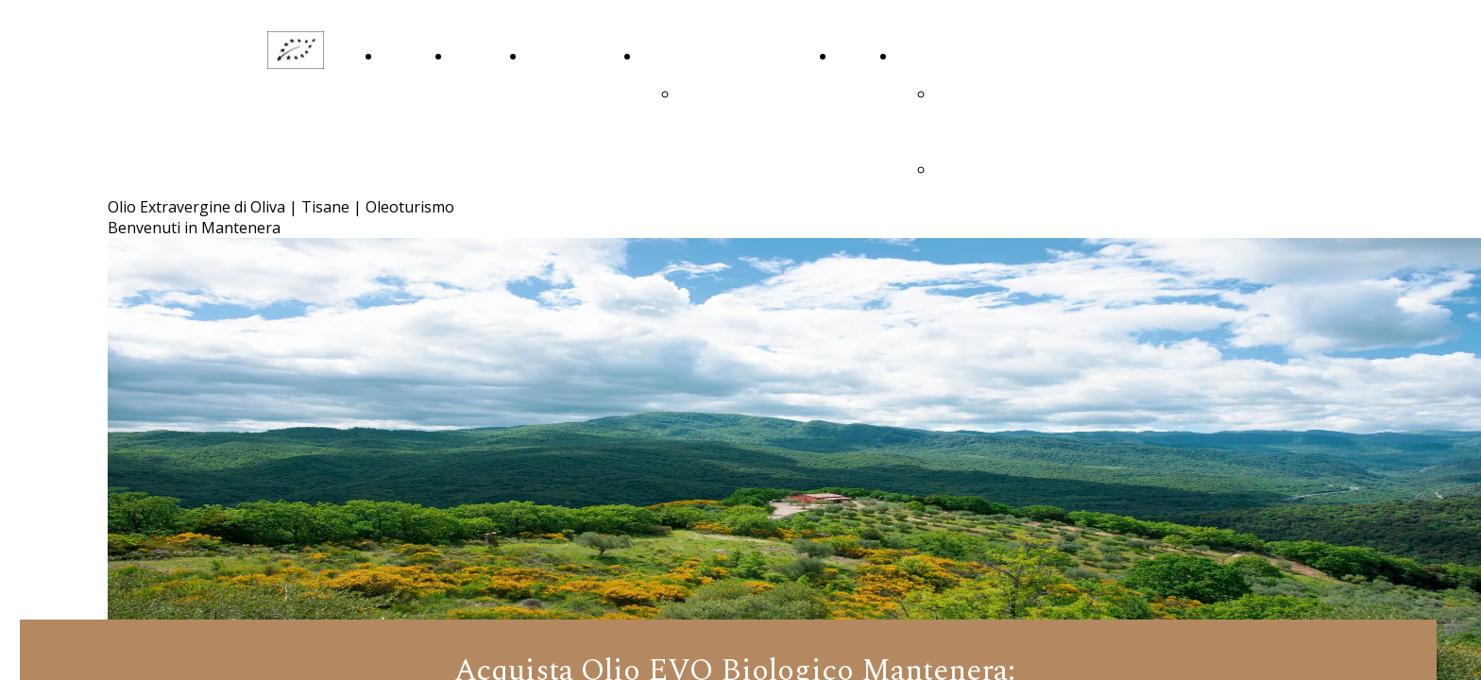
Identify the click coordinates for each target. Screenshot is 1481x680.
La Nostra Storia (475, 94)
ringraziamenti (729, 94)
